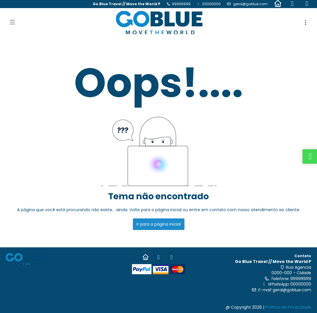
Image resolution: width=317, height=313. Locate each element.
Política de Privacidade (288, 307)
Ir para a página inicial (159, 224)
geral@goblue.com (250, 3)
